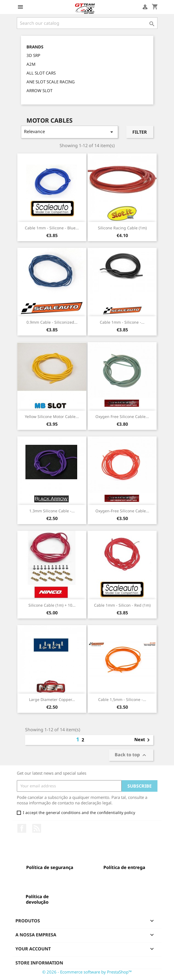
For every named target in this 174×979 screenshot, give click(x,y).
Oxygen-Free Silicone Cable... (122, 510)
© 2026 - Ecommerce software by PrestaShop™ (87, 972)
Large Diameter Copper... (52, 699)
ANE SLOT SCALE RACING (50, 81)
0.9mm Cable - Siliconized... (51, 322)
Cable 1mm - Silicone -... (122, 322)
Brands (34, 47)
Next (143, 740)
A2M (31, 64)
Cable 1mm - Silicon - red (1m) (122, 605)
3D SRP (33, 55)
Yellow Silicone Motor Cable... (52, 416)
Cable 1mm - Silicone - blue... (52, 227)
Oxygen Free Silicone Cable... (122, 416)
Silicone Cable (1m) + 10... (52, 605)
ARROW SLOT (39, 90)
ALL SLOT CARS (41, 73)
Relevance (69, 131)
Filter (139, 132)
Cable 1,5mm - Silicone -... (122, 699)
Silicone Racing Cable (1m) (122, 227)
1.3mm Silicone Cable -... (52, 510)
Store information (39, 963)
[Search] (87, 23)
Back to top (131, 755)
